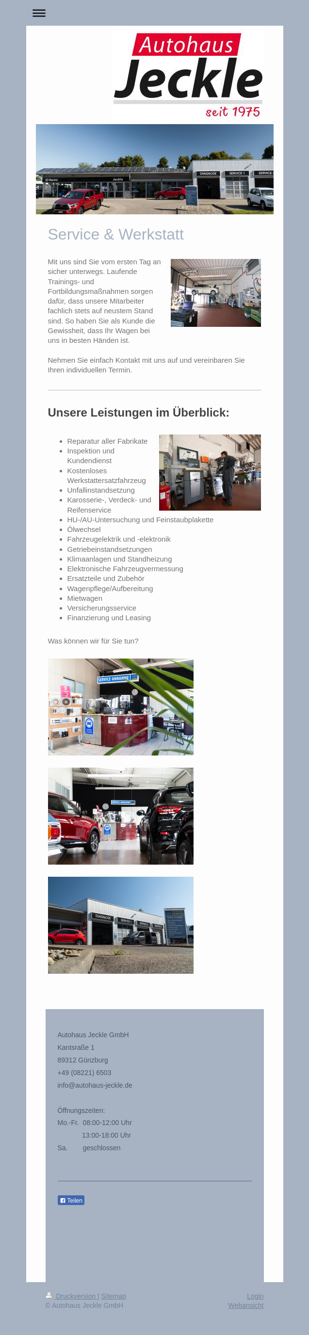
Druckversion (72, 1296)
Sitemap (113, 1296)
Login (255, 1296)
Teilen (71, 1200)
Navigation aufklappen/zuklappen (155, 12)
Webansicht (246, 1305)
